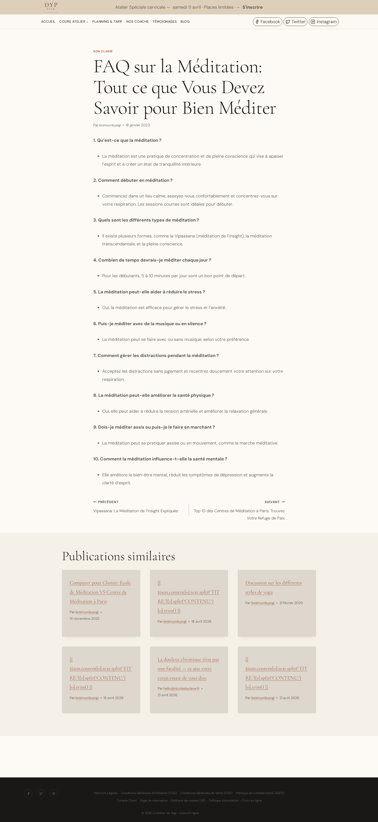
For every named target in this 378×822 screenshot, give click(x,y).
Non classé (103, 51)
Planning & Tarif (107, 22)
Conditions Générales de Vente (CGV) (206, 793)
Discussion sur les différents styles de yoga (271, 594)
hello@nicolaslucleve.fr (181, 710)
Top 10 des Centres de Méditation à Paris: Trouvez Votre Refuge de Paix (239, 511)
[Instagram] (54, 793)
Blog (185, 22)
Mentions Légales (106, 793)
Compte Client (126, 800)
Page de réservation (154, 800)
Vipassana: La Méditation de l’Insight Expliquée (139, 511)
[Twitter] (41, 793)
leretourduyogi (110, 125)
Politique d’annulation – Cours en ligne (235, 800)
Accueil (48, 22)
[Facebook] (27, 793)
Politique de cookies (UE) (188, 800)
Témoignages (165, 22)
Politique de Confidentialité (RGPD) (260, 793)
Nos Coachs (137, 22)
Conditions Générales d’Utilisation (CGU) (149, 793)
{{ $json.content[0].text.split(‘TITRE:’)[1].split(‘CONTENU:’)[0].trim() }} (189, 604)
